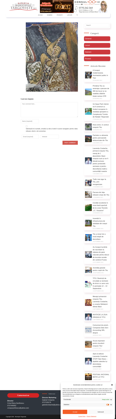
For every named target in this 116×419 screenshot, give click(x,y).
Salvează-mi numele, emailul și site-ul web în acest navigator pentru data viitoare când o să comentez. (52, 130)
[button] (112, 385)
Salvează (101, 412)
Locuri (87, 45)
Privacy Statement (91, 416)
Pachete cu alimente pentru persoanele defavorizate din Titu (100, 137)
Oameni (88, 52)
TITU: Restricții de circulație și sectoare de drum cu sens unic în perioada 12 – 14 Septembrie (101, 283)
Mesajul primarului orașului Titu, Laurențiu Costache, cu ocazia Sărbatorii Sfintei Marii (100, 302)
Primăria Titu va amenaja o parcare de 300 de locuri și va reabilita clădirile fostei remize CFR (101, 91)
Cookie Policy (82, 416)
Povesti (88, 59)
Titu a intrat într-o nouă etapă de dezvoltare (99, 236)
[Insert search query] (97, 25)
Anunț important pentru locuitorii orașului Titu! (99, 343)
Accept (75, 412)
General (88, 39)
